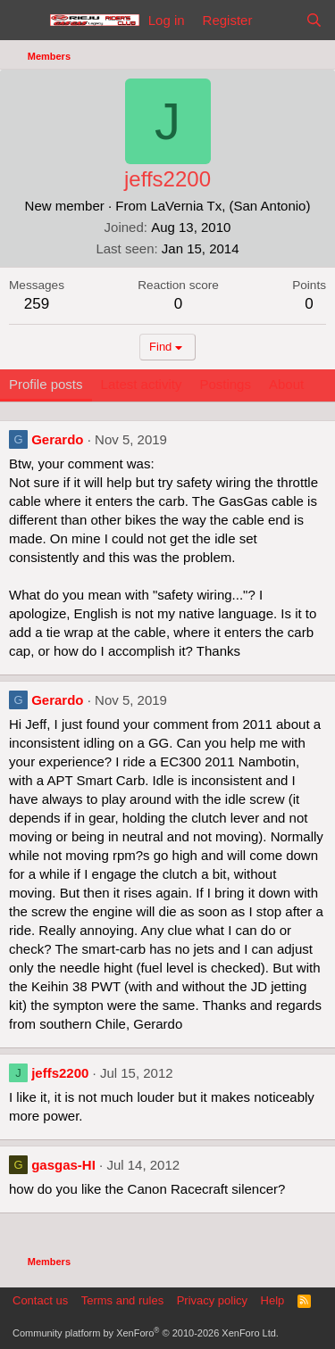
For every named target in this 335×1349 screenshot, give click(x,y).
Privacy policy (212, 1300)
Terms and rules (122, 1300)
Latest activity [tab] (141, 384)
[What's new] (278, 20)
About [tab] (286, 384)
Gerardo (57, 439)
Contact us (40, 1300)
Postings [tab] (225, 384)
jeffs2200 (59, 1072)
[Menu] (25, 20)
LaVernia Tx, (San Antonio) (230, 205)
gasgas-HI (63, 1164)
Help (273, 1300)
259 (36, 303)
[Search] (314, 20)
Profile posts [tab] (46, 384)
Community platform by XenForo (146, 1333)
